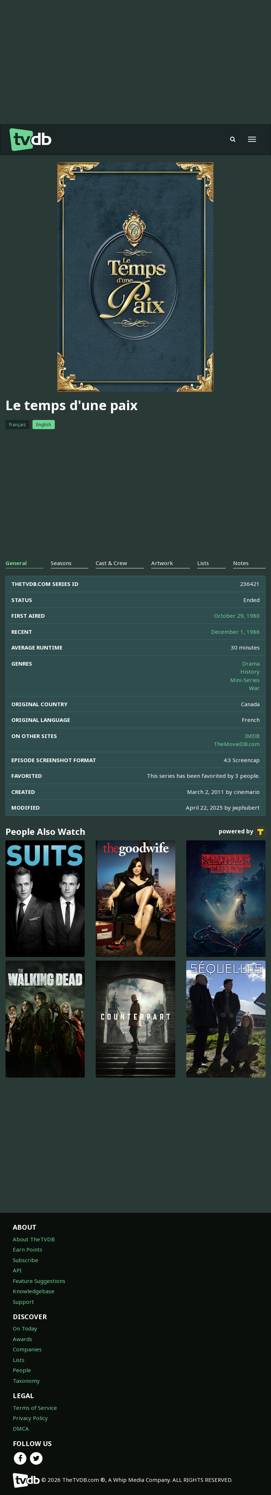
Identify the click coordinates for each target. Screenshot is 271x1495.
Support (23, 1301)
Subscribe (25, 1260)
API (17, 1270)
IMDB (252, 735)
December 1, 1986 (235, 631)
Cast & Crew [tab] (111, 563)
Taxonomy (26, 1380)
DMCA (21, 1428)
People (22, 1370)
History (250, 671)
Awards (22, 1339)
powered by (242, 832)
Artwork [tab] (162, 563)
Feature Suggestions (39, 1280)
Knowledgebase (33, 1291)
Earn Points (27, 1249)
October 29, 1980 (237, 615)
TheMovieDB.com (237, 744)
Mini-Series (245, 680)
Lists (18, 1359)
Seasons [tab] (61, 563)
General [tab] (16, 563)
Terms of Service (35, 1407)
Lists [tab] (203, 563)
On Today (25, 1328)
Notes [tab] (241, 563)
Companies (27, 1349)
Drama (251, 663)
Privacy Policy (30, 1418)
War (254, 688)
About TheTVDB (34, 1239)
